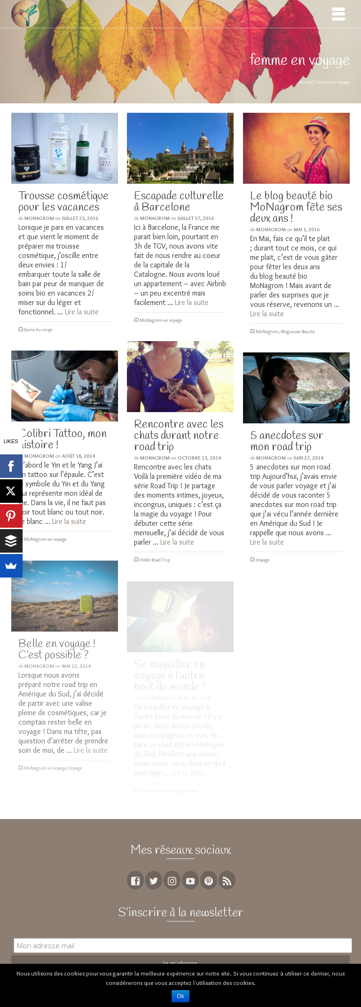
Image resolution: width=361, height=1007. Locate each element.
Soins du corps (38, 330)
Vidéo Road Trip (155, 560)
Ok (180, 996)
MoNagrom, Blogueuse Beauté (285, 331)
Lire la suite (82, 311)
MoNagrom (39, 218)
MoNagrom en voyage (161, 320)
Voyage (262, 560)
